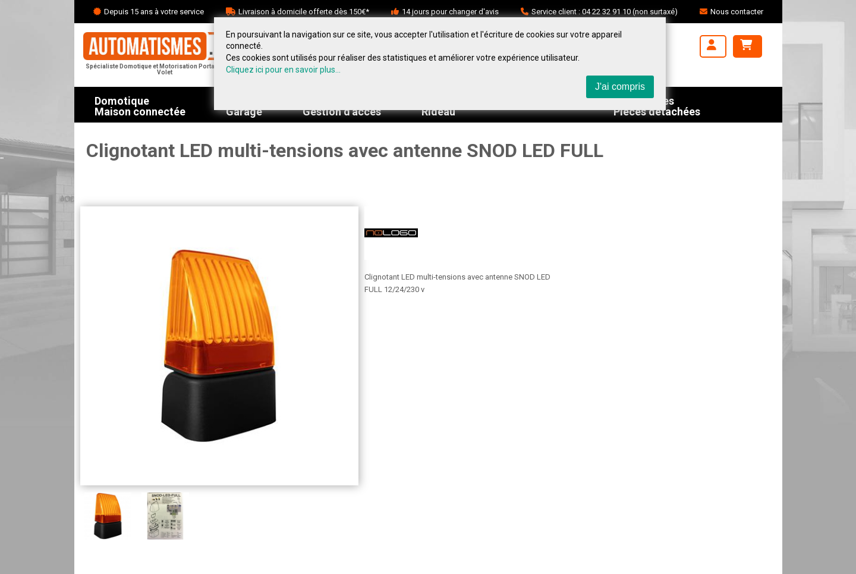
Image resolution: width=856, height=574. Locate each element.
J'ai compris (620, 86)
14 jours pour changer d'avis (450, 11)
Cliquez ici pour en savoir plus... (283, 69)
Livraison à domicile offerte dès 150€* (303, 11)
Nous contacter (736, 11)
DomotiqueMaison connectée (140, 105)
